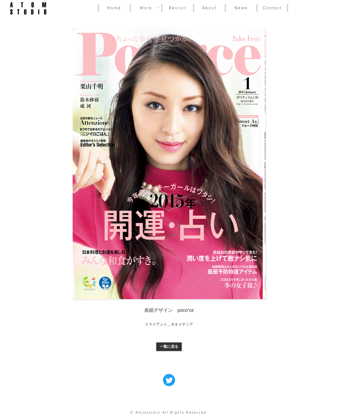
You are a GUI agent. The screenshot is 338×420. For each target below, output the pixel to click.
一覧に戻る (169, 346)
